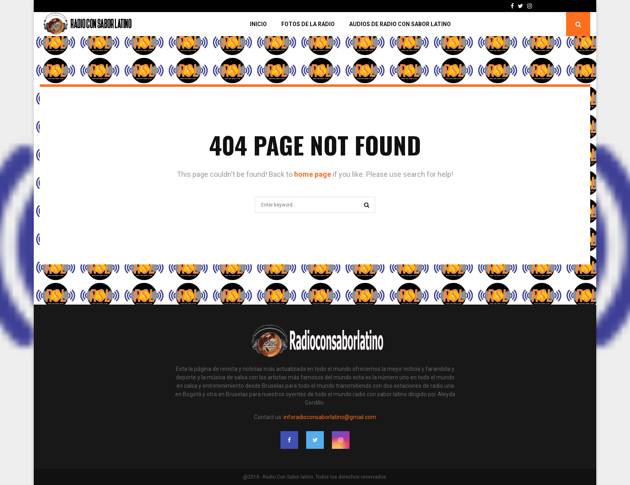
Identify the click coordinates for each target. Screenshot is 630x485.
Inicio (258, 24)
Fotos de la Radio (308, 24)
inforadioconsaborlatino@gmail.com (330, 417)
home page (312, 174)
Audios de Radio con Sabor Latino (400, 24)
